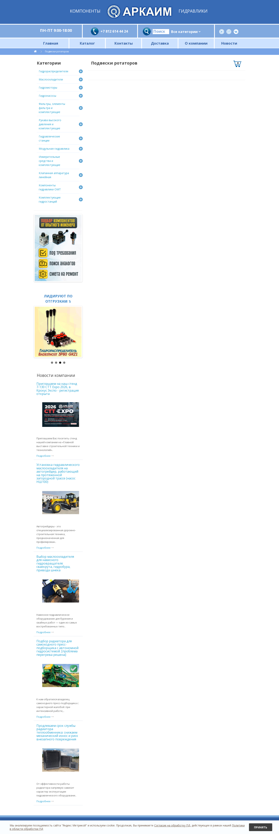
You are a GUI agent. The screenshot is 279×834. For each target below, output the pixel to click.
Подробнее (45, 456)
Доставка (160, 43)
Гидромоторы (48, 87)
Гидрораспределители (53, 71)
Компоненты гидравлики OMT (50, 187)
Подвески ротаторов (57, 51)
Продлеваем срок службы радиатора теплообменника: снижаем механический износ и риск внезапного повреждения (57, 732)
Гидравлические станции (49, 138)
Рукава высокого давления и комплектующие (50, 124)
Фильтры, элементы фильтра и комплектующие (52, 108)
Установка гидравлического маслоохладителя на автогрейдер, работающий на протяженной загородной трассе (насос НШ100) (58, 473)
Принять (260, 827)
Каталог (87, 43)
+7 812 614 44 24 (114, 31)
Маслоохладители (51, 79)
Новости (229, 43)
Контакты (123, 43)
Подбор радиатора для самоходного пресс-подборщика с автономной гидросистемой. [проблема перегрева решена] (57, 648)
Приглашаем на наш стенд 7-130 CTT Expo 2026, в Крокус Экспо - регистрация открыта (57, 389)
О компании (196, 43)
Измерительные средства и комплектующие (49, 161)
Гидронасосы (47, 96)
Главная (50, 43)
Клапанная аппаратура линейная (54, 175)
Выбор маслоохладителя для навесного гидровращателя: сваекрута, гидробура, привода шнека (55, 563)
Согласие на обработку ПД (172, 825)
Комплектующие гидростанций (50, 199)
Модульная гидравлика (54, 148)
